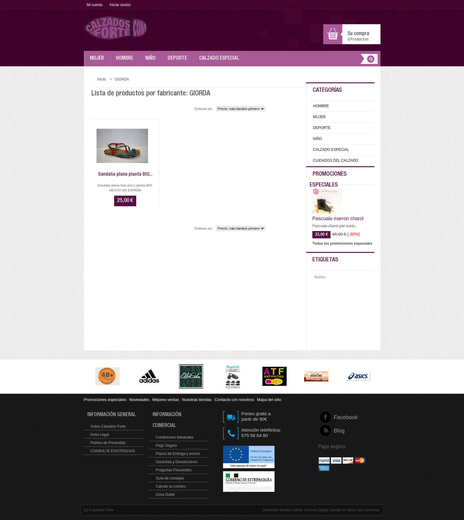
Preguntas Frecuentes (174, 470)
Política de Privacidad (107, 443)
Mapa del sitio (269, 399)
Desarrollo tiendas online (282, 510)
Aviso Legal (99, 434)
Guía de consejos (170, 478)
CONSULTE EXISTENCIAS (112, 451)
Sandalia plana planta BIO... (125, 174)
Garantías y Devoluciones (176, 462)
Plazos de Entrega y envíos (178, 454)
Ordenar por (203, 109)
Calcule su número (171, 486)
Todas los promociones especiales (342, 243)
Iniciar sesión (120, 5)
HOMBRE (126, 61)
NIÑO (152, 61)
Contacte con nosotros (234, 399)
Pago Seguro (166, 445)
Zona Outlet (165, 494)
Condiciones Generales (175, 437)
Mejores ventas (165, 399)
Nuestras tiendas (197, 399)
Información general (111, 415)
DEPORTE (179, 61)
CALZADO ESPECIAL (220, 61)
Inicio (101, 79)
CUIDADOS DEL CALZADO (335, 160)
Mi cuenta (95, 5)
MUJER (98, 61)
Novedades (139, 399)
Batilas (319, 277)
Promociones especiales (105, 399)
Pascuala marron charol (338, 219)
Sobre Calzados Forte (108, 426)
